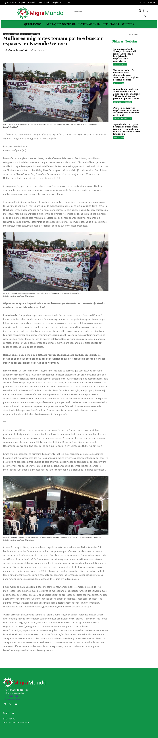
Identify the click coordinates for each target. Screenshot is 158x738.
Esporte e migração (122, 102)
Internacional (120, 64)
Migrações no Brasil (123, 119)
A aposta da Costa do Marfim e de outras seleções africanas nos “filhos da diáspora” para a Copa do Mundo (126, 94)
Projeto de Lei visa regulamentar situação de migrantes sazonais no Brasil (126, 112)
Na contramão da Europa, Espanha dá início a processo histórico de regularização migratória (124, 55)
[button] (145, 16)
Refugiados (119, 83)
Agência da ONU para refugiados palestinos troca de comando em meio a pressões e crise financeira (127, 129)
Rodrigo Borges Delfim (18, 50)
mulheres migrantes (30, 34)
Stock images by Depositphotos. (13, 697)
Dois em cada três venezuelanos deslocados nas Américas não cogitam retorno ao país (126, 75)
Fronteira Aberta (11, 34)
